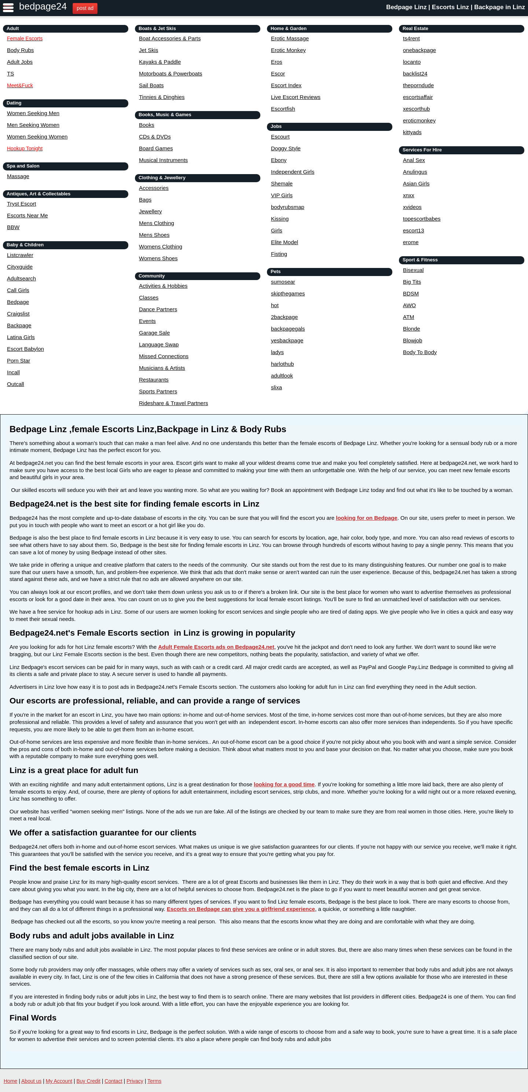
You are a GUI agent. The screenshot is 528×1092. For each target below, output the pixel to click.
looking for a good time (284, 784)
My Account (59, 1081)
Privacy (134, 1081)
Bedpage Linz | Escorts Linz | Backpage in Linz (455, 7)
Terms (154, 1081)
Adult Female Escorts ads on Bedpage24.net (216, 647)
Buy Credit (88, 1081)
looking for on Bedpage (366, 518)
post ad (85, 8)
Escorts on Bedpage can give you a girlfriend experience (241, 909)
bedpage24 (43, 6)
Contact (113, 1081)
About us (31, 1081)
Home (10, 1081)
